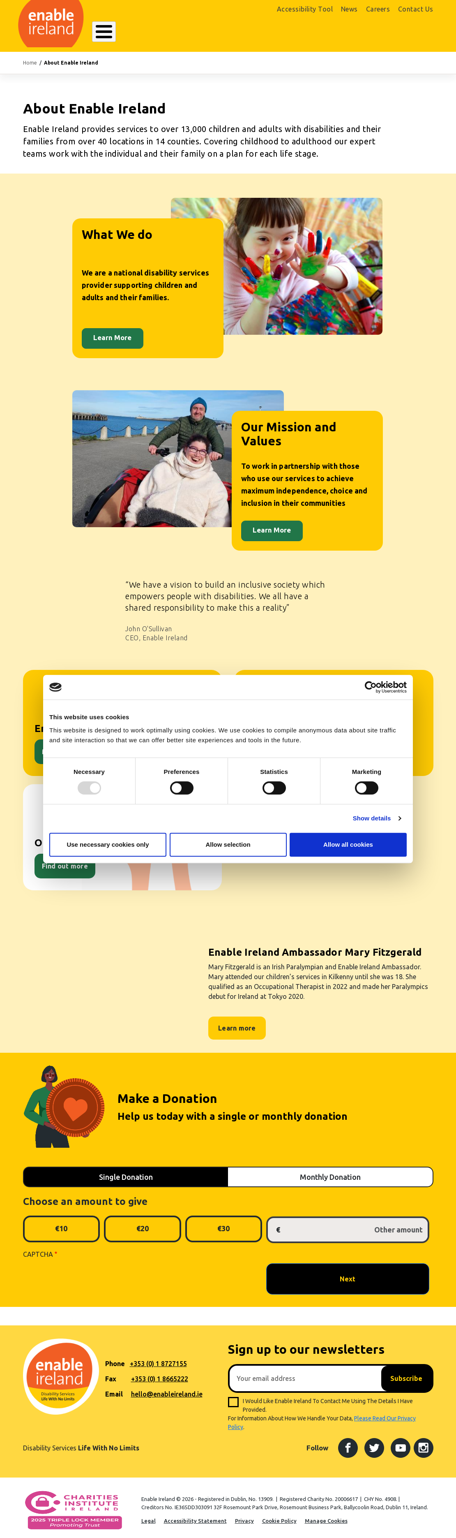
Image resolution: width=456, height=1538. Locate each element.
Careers (378, 9)
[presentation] (85, 1274)
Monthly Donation (330, 1172)
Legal (148, 1516)
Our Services (179, 31)
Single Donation (126, 1172)
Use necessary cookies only (108, 844)
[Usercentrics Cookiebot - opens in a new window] (371, 687)
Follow (317, 1443)
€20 (142, 1224)
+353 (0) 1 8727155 (158, 1359)
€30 (223, 1224)
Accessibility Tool (305, 9)
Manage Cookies (326, 1516)
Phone (115, 1359)
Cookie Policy (279, 1516)
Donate (414, 32)
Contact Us (415, 9)
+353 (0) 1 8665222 (159, 1374)
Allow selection (227, 844)
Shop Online (367, 32)
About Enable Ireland (123, 31)
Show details (372, 818)
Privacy (244, 1516)
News (349, 9)
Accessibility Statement (195, 1516)
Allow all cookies (348, 844)
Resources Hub (227, 31)
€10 (61, 1224)
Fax (110, 1374)
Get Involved (274, 31)
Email (114, 1389)
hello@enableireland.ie (167, 1389)
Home (30, 58)
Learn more (237, 1024)
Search (310, 31)
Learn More (112, 333)
